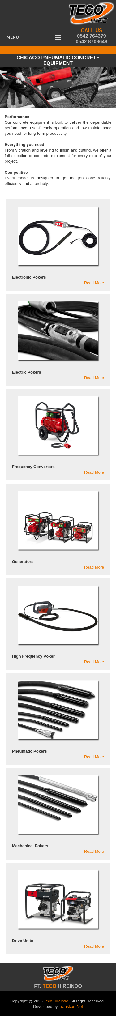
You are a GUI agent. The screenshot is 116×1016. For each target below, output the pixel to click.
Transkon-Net (71, 1006)
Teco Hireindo (56, 1001)
